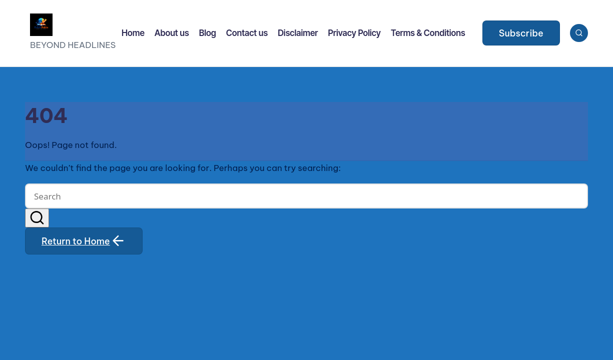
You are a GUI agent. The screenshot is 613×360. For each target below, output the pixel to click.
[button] (521, 33)
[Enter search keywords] (306, 196)
